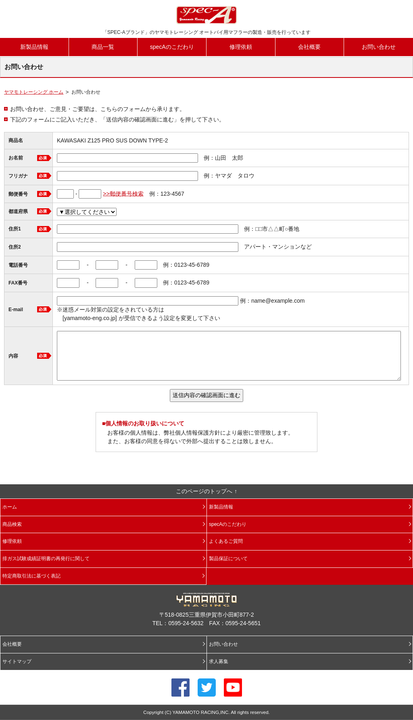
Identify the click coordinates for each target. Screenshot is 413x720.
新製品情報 (34, 47)
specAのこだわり (172, 47)
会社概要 (309, 47)
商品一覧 (103, 47)
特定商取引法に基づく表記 (31, 576)
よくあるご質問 (226, 541)
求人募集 (218, 661)
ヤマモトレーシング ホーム (33, 92)
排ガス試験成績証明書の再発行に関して (46, 558)
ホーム (9, 507)
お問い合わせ (379, 47)
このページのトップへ (204, 491)
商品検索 (12, 524)
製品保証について (228, 558)
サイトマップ (16, 661)
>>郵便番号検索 (123, 193)
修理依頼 (240, 47)
